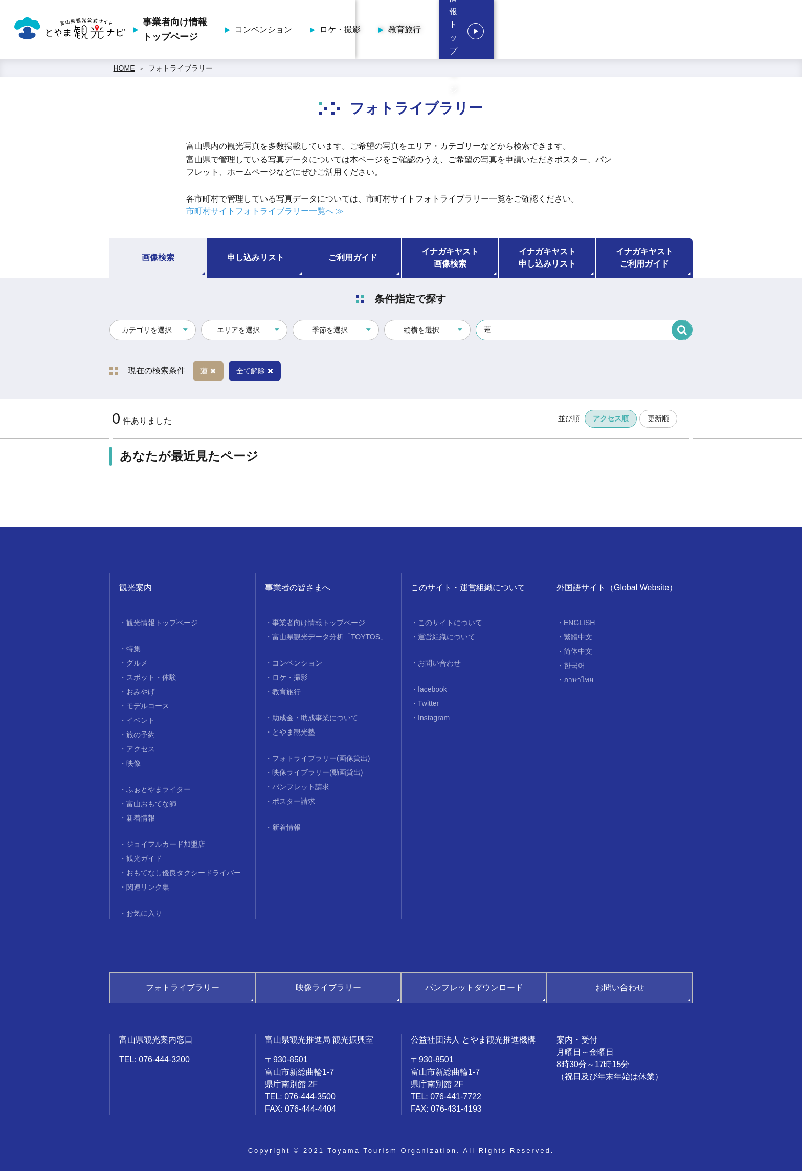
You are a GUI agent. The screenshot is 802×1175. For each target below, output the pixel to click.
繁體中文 (578, 640)
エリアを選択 (238, 333)
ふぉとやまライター (158, 792)
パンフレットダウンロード (474, 990)
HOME (124, 72)
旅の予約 (140, 738)
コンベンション (483, 31)
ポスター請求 (293, 804)
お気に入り (144, 916)
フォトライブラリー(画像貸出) (321, 761)
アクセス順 (611, 422)
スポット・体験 (151, 680)
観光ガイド (144, 861)
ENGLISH (579, 626)
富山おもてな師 (151, 807)
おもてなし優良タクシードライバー (183, 876)
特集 (133, 652)
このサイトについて (450, 626)
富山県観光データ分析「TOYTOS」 (329, 640)
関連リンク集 (147, 890)
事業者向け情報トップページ (395, 30)
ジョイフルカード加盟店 (165, 847)
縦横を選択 (421, 333)
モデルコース (147, 709)
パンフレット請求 (300, 790)
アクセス (140, 752)
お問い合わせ (439, 666)
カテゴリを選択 (147, 333)
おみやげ (140, 695)
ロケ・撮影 (560, 31)
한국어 (574, 668)
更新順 (658, 422)
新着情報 (140, 821)
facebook (432, 692)
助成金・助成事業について (315, 721)
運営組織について (446, 640)
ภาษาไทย (578, 683)
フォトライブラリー (180, 72)
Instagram (434, 721)
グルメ (137, 666)
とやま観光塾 (293, 735)
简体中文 (578, 654)
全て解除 (254, 374)
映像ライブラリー (328, 990)
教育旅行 (624, 31)
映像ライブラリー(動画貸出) (317, 775)
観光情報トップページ (730, 31)
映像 (133, 766)
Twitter (428, 706)
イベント (140, 723)
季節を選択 (330, 333)
